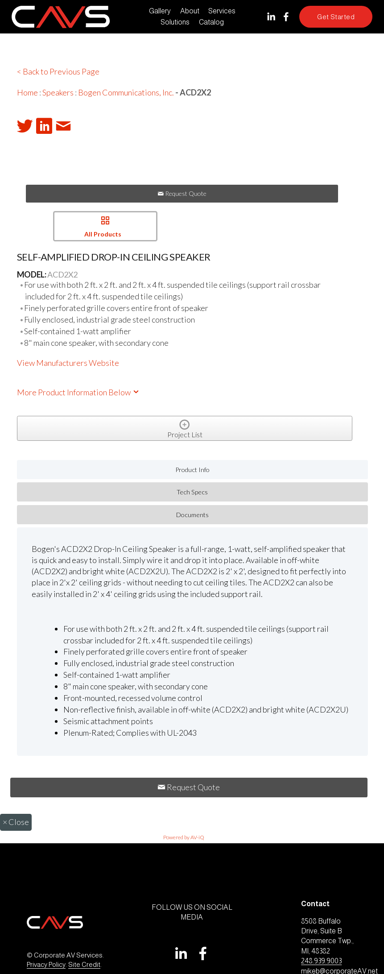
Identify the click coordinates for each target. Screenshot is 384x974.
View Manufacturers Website (68, 363)
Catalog (211, 22)
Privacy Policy (46, 964)
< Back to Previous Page (58, 71)
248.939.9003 (321, 961)
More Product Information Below (78, 392)
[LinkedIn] (271, 16)
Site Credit (84, 964)
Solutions (175, 22)
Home (27, 92)
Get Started (336, 17)
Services (221, 11)
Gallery (160, 11)
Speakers (58, 92)
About (189, 11)
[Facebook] (286, 16)
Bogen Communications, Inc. (126, 92)
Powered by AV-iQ (183, 837)
